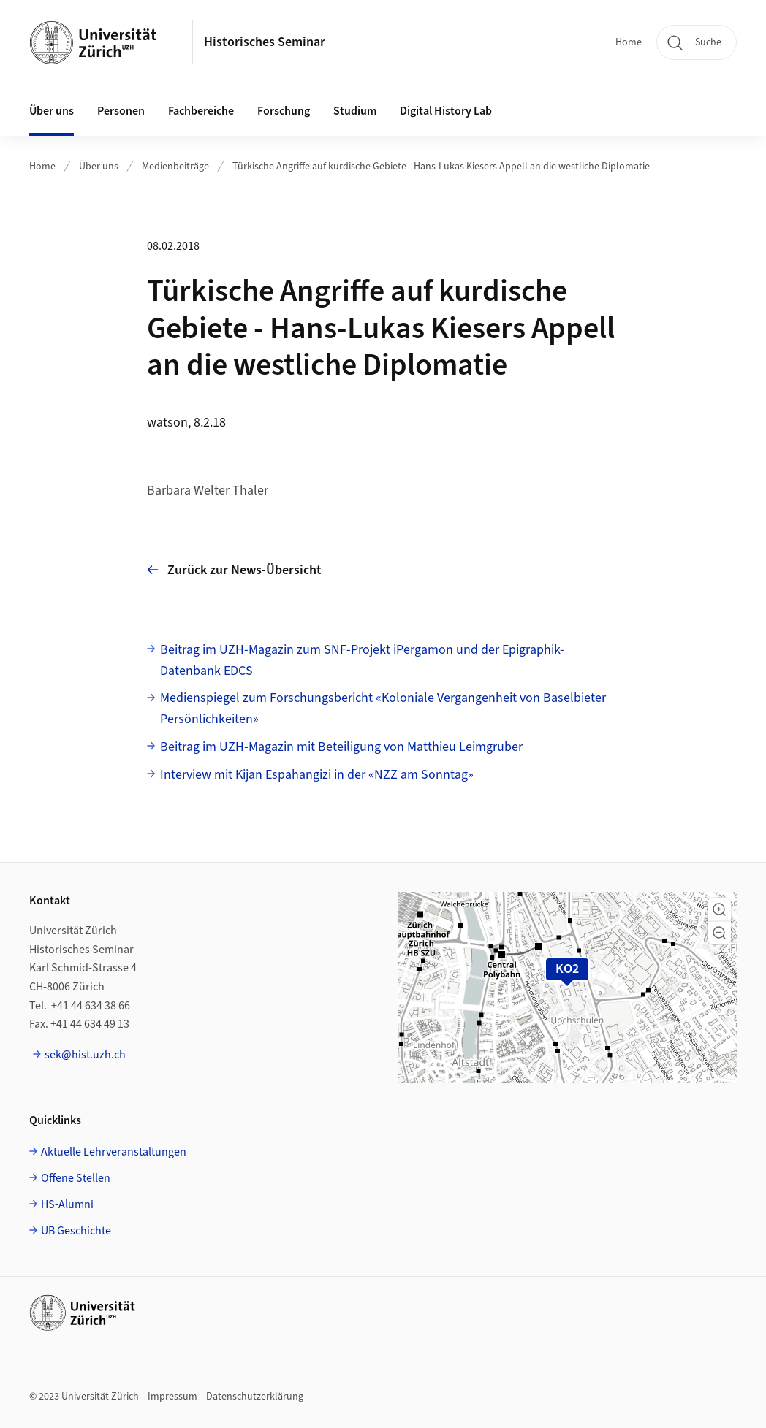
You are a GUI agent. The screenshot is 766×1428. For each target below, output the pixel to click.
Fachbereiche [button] (201, 111)
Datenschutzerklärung (254, 1396)
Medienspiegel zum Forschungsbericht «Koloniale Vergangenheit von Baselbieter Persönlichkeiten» (383, 708)
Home (628, 42)
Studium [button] (354, 111)
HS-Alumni (67, 1204)
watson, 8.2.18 (186, 422)
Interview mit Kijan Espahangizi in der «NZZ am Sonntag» (317, 774)
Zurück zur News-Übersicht (234, 570)
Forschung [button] (283, 111)
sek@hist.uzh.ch (85, 1055)
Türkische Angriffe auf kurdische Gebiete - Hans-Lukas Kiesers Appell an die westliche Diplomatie (441, 166)
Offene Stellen (75, 1178)
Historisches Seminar (264, 42)
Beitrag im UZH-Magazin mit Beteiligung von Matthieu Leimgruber (341, 747)
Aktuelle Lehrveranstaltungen (113, 1152)
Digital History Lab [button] (446, 111)
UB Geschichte (76, 1231)
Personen (121, 111)
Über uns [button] (51, 111)
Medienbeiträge (175, 166)
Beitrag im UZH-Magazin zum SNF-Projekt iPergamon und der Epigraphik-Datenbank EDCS (362, 660)
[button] (719, 909)
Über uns (98, 166)
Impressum (172, 1396)
